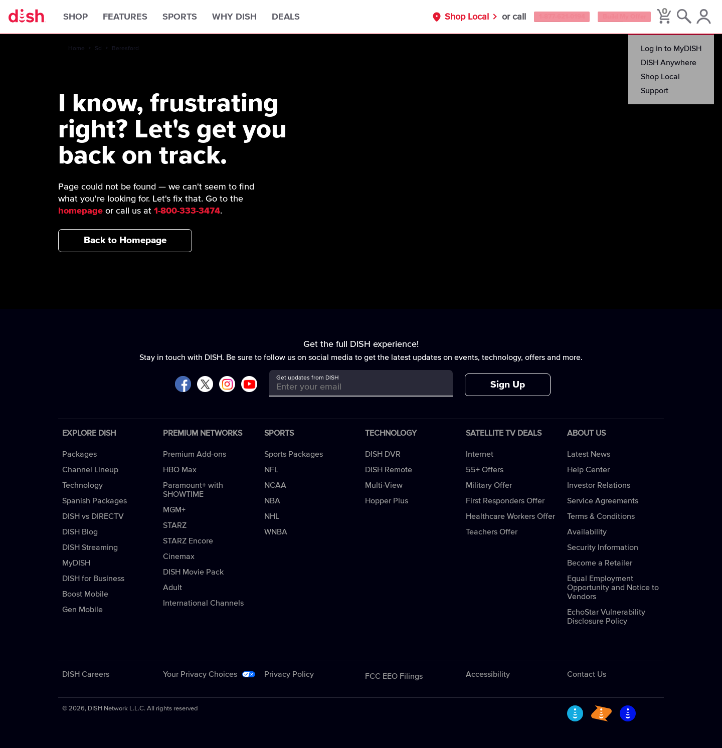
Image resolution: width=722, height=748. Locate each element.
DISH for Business (93, 579)
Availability (587, 532)
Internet (479, 454)
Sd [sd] (98, 49)
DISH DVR (383, 454)
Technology (82, 485)
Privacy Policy (289, 674)
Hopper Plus (386, 501)
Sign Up (507, 385)
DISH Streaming (90, 547)
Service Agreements (602, 501)
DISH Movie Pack (193, 572)
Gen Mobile (82, 610)
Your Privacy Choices (200, 674)
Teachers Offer (491, 532)
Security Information (602, 547)
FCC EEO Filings (394, 676)
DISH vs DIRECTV (93, 516)
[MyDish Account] (699, 17)
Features (138, 17)
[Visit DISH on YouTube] (249, 385)
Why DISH (247, 17)
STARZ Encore (188, 541)
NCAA (275, 485)
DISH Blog (80, 532)
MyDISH (76, 563)
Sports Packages (293, 454)
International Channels (203, 603)
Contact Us (586, 674)
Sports (192, 17)
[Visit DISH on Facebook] (183, 385)
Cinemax (179, 556)
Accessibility (488, 674)
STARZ (175, 525)
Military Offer (489, 485)
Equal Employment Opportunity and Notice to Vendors (613, 588)
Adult (172, 588)
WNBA (275, 532)
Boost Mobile (85, 594)
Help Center (588, 470)
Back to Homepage (125, 240)
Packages (79, 454)
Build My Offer (613, 17)
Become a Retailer (599, 563)
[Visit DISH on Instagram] (227, 385)
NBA (272, 501)
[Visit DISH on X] (205, 385)
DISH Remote (388, 470)
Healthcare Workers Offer (510, 516)
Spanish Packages (94, 501)
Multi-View (384, 485)
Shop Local (434, 17)
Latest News (588, 454)
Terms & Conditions (601, 516)
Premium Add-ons (194, 454)
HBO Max (180, 470)
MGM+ (174, 510)
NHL (271, 516)
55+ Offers (484, 470)
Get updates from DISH (307, 378)
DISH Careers (85, 674)
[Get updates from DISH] (351, 387)
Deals (299, 17)
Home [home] (76, 49)
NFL (271, 470)
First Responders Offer (505, 501)
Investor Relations (598, 485)
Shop (88, 17)
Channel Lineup (90, 470)
